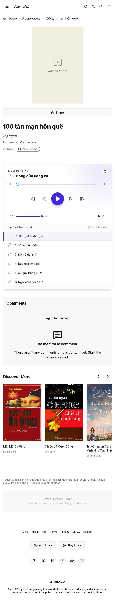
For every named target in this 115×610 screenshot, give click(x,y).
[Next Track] (82, 199)
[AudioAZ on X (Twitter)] (43, 560)
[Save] (105, 171)
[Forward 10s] (71, 199)
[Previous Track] (33, 199)
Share (57, 112)
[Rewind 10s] (44, 199)
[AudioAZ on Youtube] (62, 560)
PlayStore (71, 545)
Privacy (65, 531)
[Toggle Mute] (11, 216)
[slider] (17, 184)
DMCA (76, 531)
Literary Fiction (27, 149)
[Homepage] (21, 6)
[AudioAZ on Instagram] (53, 560)
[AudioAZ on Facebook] (33, 560)
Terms (53, 531)
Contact (87, 531)
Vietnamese (28, 142)
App (44, 531)
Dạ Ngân (10, 136)
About (35, 531)
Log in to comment (58, 318)
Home (10, 18)
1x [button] (101, 216)
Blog (25, 531)
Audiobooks (31, 18)
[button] (7, 6)
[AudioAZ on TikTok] (72, 560)
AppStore (43, 545)
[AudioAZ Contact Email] (81, 560)
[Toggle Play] (57, 198)
